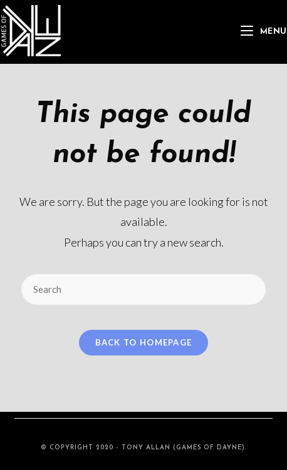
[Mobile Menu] (264, 31)
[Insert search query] (143, 289)
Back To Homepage (143, 342)
